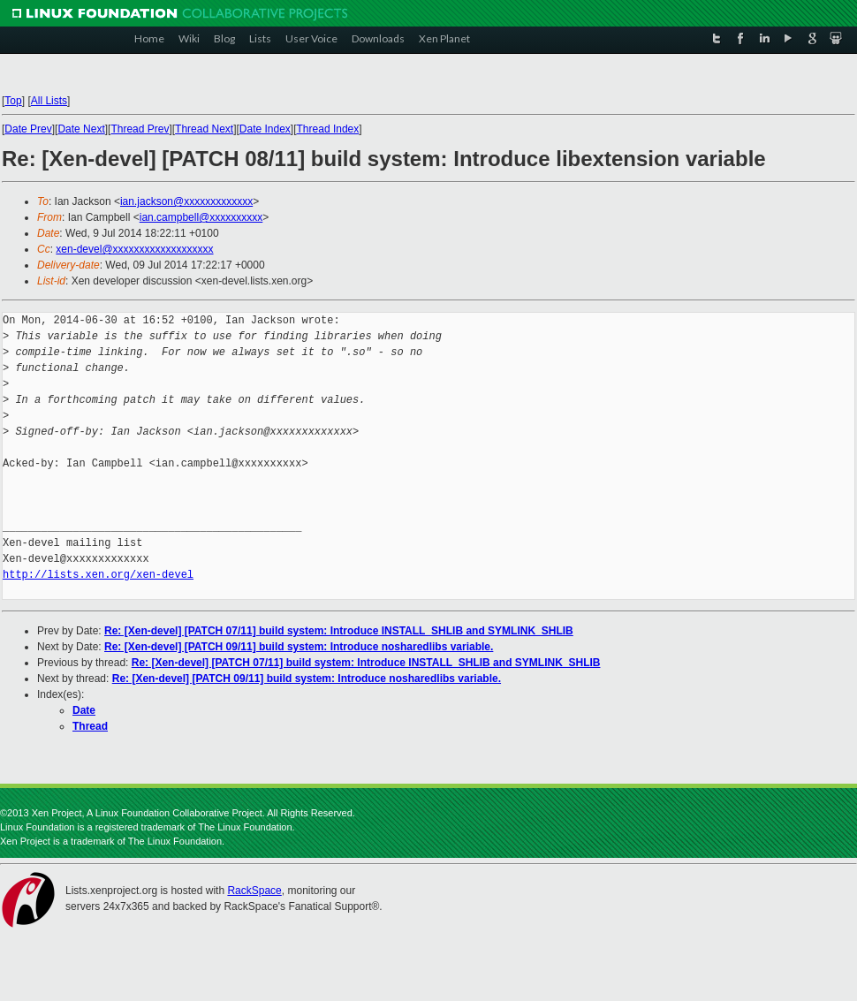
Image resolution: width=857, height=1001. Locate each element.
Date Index (265, 129)
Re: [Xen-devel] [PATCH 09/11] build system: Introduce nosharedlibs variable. (298, 647)
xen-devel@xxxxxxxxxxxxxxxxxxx (134, 249)
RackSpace (254, 890)
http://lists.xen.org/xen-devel (98, 574)
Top (12, 101)
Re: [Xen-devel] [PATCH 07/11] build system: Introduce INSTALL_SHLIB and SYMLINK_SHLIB (338, 631)
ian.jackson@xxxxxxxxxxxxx (186, 201)
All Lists (49, 101)
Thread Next (204, 129)
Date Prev (27, 129)
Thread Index (328, 129)
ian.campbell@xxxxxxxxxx (201, 217)
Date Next (80, 129)
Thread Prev (139, 129)
